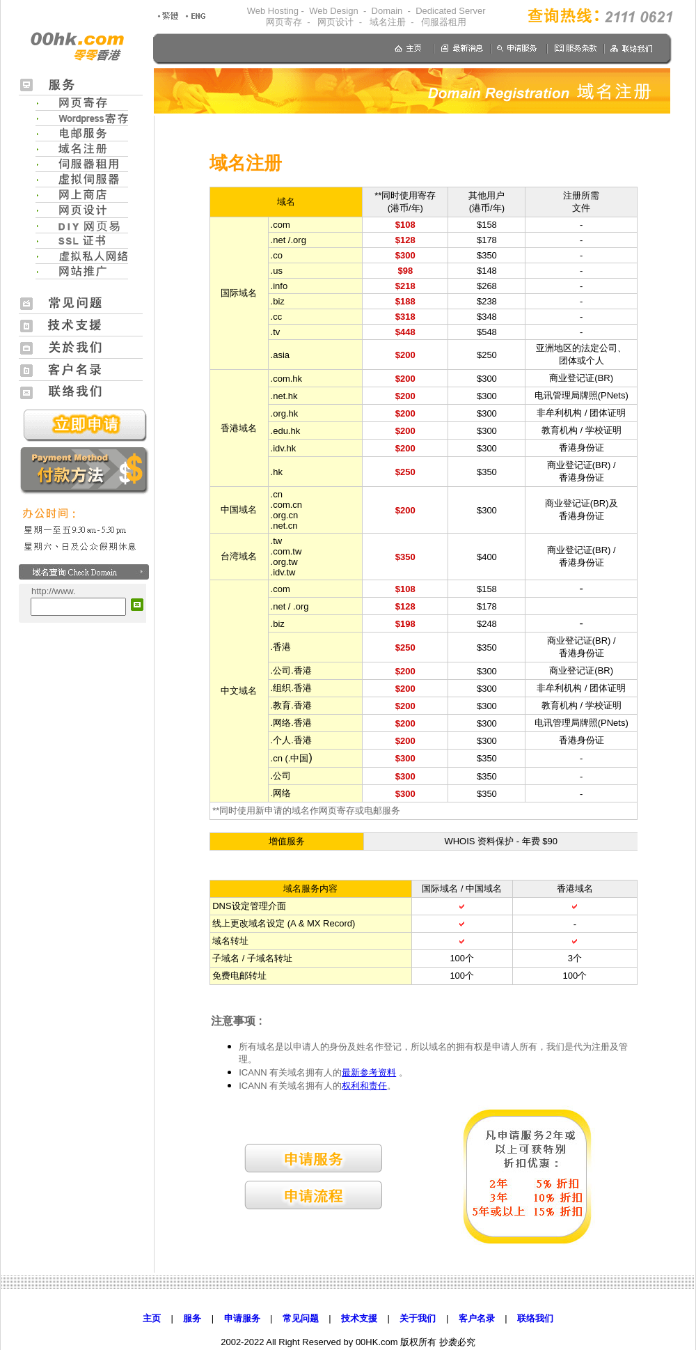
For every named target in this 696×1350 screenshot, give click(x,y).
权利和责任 (364, 1085)
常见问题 (301, 1318)
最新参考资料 (369, 1072)
